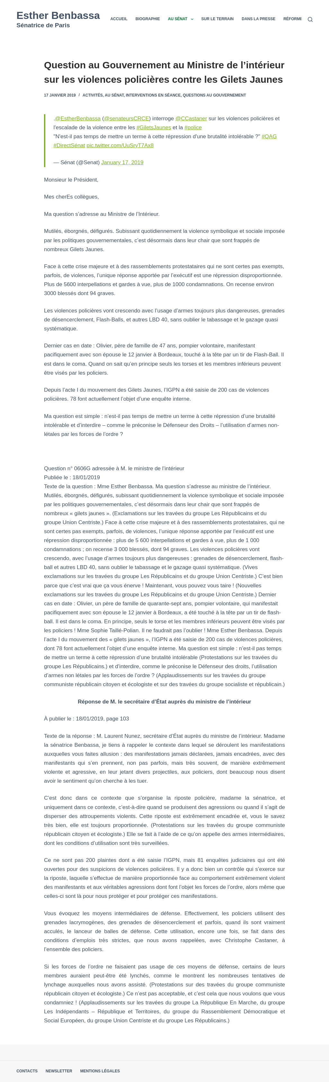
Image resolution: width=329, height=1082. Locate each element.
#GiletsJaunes (154, 127)
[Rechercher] (310, 19)
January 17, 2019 (122, 162)
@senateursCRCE (126, 118)
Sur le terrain (217, 19)
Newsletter (59, 1071)
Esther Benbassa (58, 15)
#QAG (269, 136)
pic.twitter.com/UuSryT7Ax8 (120, 145)
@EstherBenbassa (78, 118)
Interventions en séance (153, 95)
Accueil (118, 19)
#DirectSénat (69, 145)
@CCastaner (191, 118)
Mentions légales (100, 1071)
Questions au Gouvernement (214, 95)
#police (193, 127)
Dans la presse (258, 19)
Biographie (148, 19)
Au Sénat (182, 19)
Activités (93, 95)
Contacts (27, 1071)
